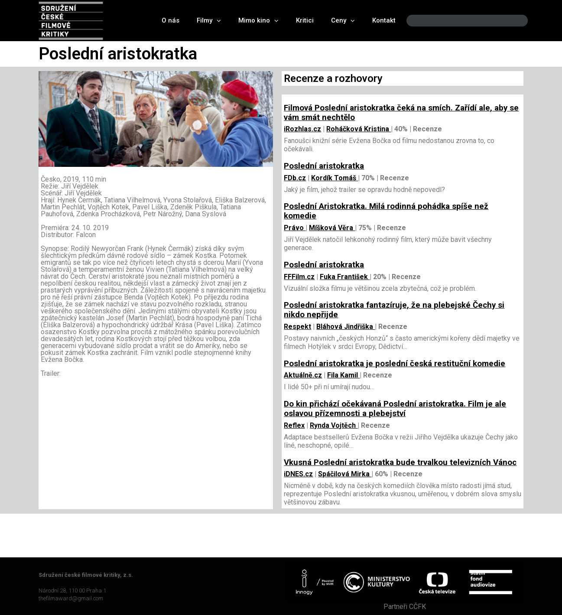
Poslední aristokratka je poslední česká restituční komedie (394, 363)
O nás (170, 20)
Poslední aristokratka (324, 166)
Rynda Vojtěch (333, 425)
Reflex (294, 425)
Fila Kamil (343, 375)
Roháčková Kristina (358, 129)
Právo (294, 228)
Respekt (297, 326)
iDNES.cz (298, 474)
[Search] (514, 20)
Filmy (209, 20)
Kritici (305, 20)
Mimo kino (258, 20)
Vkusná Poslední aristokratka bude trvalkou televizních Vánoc (400, 462)
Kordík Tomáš (334, 178)
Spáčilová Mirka (344, 474)
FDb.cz (295, 178)
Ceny (343, 20)
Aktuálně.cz (303, 375)
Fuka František (345, 277)
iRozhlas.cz (302, 129)
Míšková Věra (332, 228)
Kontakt (384, 20)
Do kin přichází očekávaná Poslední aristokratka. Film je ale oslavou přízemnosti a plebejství (395, 408)
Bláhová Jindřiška (345, 326)
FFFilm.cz (299, 277)
